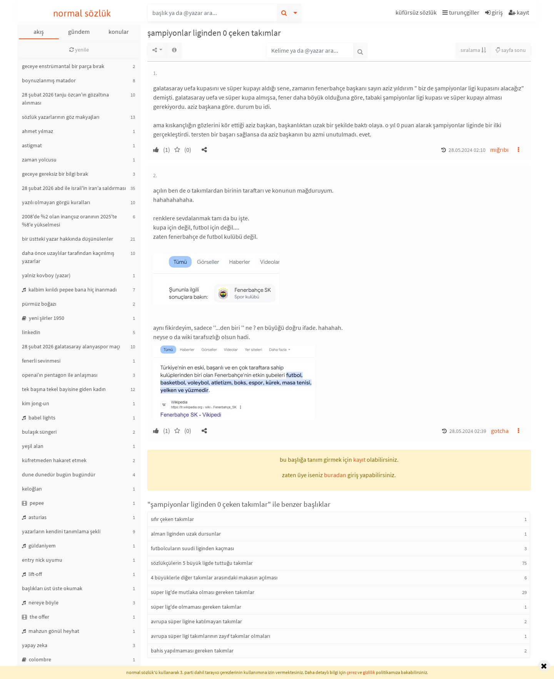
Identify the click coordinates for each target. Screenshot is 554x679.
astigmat (32, 145)
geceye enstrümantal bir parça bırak (63, 66)
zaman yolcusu (39, 159)
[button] (417, 14)
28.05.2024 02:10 (467, 149)
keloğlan (32, 488)
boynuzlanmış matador (49, 80)
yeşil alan (32, 446)
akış (38, 31)
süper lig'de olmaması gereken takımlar (196, 606)
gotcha (500, 430)
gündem (79, 31)
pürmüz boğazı (39, 303)
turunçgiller (460, 12)
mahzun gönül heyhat (50, 630)
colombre (36, 659)
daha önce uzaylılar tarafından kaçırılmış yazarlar (68, 257)
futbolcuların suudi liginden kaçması (192, 548)
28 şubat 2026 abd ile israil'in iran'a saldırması (74, 188)
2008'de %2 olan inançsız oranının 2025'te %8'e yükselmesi (69, 220)
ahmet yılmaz (37, 131)
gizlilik (369, 672)
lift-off (32, 574)
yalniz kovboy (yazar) (46, 275)
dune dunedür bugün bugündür (58, 474)
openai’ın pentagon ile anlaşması (59, 374)
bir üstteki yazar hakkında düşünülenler (67, 238)
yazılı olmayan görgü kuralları (56, 202)
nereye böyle (40, 602)
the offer (35, 616)
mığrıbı (499, 149)
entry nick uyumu (42, 559)
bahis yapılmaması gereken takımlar (192, 650)
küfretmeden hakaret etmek (54, 460)
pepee (33, 502)
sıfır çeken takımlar (172, 519)
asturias (34, 517)
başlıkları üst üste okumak (52, 588)
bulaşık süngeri (39, 431)
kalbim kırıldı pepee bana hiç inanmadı (69, 289)
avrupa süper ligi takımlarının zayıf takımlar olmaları (210, 635)
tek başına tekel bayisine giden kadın (64, 389)
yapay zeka (34, 645)
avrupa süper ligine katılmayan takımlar (196, 621)
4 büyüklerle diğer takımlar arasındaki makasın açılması (214, 577)
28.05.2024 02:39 (467, 431)
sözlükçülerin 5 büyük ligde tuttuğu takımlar (202, 562)
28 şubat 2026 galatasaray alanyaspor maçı (71, 346)
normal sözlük (82, 13)
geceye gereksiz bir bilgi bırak (55, 173)
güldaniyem (39, 545)
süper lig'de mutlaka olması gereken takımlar (202, 592)
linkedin (31, 332)
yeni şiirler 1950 (43, 318)
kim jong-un (35, 403)
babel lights (38, 417)
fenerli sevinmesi (41, 360)
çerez (352, 672)
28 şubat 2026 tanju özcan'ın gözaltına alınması (65, 98)
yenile (79, 49)
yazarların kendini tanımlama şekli (61, 531)
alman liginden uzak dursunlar (186, 533)
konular (118, 31)
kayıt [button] (359, 459)
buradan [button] (335, 475)
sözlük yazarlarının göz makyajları (60, 116)
